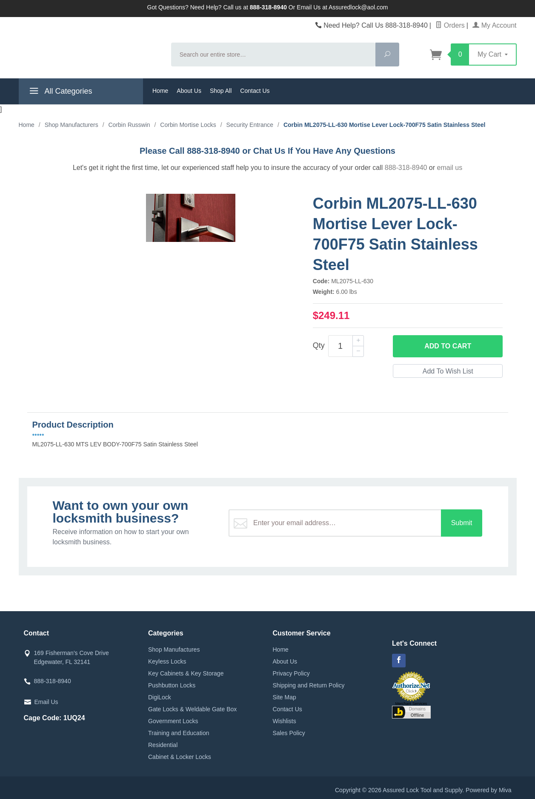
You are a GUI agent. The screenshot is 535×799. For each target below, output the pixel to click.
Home (160, 90)
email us (450, 167)
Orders (449, 25)
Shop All (221, 90)
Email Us (46, 701)
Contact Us (254, 90)
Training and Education (178, 733)
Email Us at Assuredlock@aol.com (342, 7)
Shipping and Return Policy (309, 685)
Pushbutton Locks (171, 685)
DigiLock (159, 697)
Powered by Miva (488, 790)
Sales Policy (289, 733)
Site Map (284, 697)
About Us (189, 90)
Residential (162, 745)
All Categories (59, 92)
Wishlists (284, 721)
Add (447, 346)
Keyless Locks (167, 661)
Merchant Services (411, 703)
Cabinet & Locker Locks (179, 756)
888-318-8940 (406, 167)
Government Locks (173, 721)
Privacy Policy (291, 673)
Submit (461, 522)
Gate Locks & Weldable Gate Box (192, 709)
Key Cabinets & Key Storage (185, 673)
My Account (494, 25)
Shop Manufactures (174, 649)
